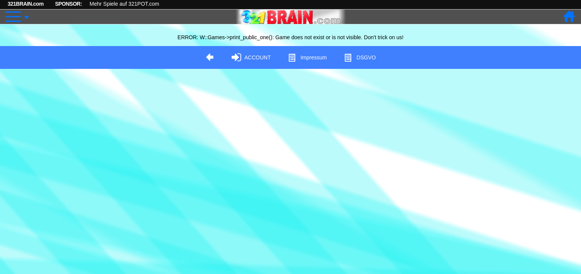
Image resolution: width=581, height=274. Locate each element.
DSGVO (360, 57)
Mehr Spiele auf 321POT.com (124, 4)
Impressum (307, 57)
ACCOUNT (251, 57)
